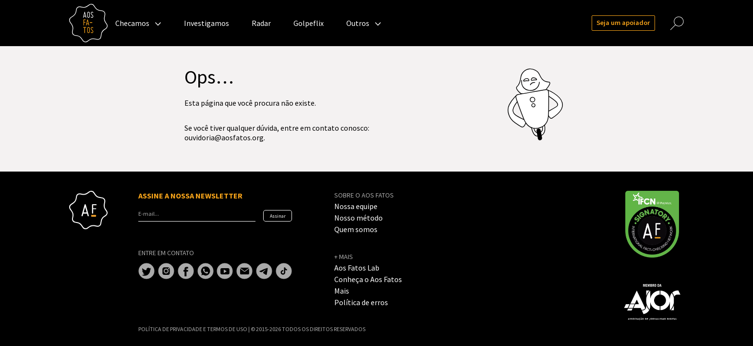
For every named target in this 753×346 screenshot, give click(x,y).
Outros (357, 23)
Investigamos (206, 23)
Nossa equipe (355, 206)
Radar (261, 23)
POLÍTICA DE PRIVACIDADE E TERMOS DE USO (193, 329)
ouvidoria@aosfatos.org (224, 137)
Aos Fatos (88, 23)
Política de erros (361, 302)
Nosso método (358, 217)
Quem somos (355, 229)
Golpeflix (308, 23)
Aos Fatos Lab (356, 267)
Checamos (132, 23)
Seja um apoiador (623, 22)
